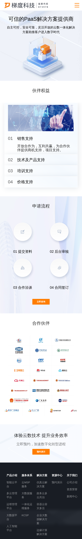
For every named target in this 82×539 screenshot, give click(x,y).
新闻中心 (72, 463)
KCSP (25, 482)
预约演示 (57, 449)
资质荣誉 (72, 456)
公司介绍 (72, 449)
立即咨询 (41, 308)
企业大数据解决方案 (42, 486)
